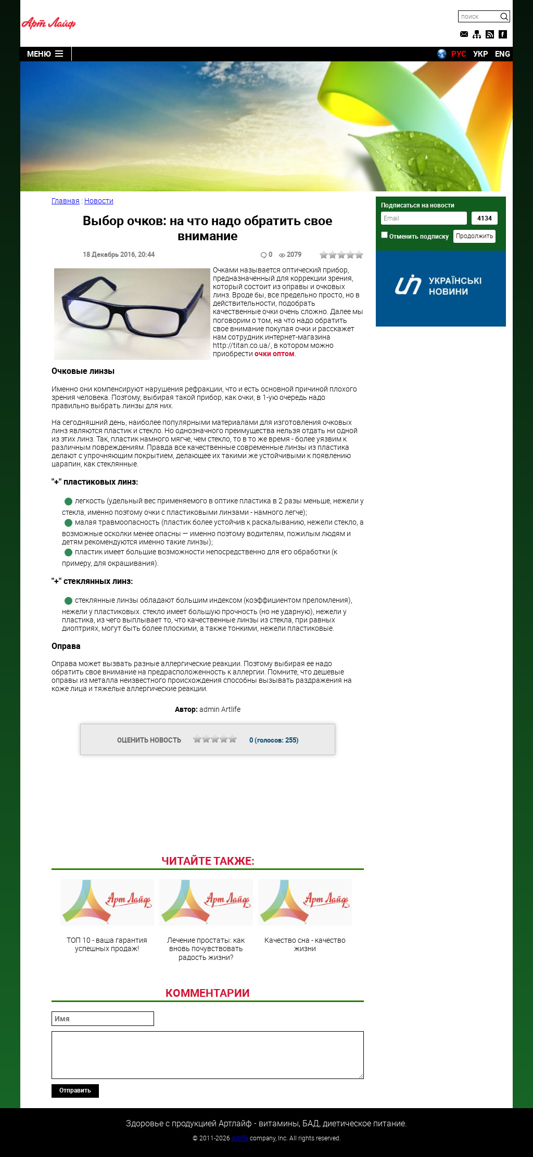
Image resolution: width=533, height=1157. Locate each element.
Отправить (75, 1090)
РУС (458, 53)
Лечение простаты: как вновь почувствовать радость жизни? (206, 920)
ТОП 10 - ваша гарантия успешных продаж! (107, 916)
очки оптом (275, 353)
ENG (502, 53)
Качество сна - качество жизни (305, 916)
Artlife (240, 1138)
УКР (480, 53)
